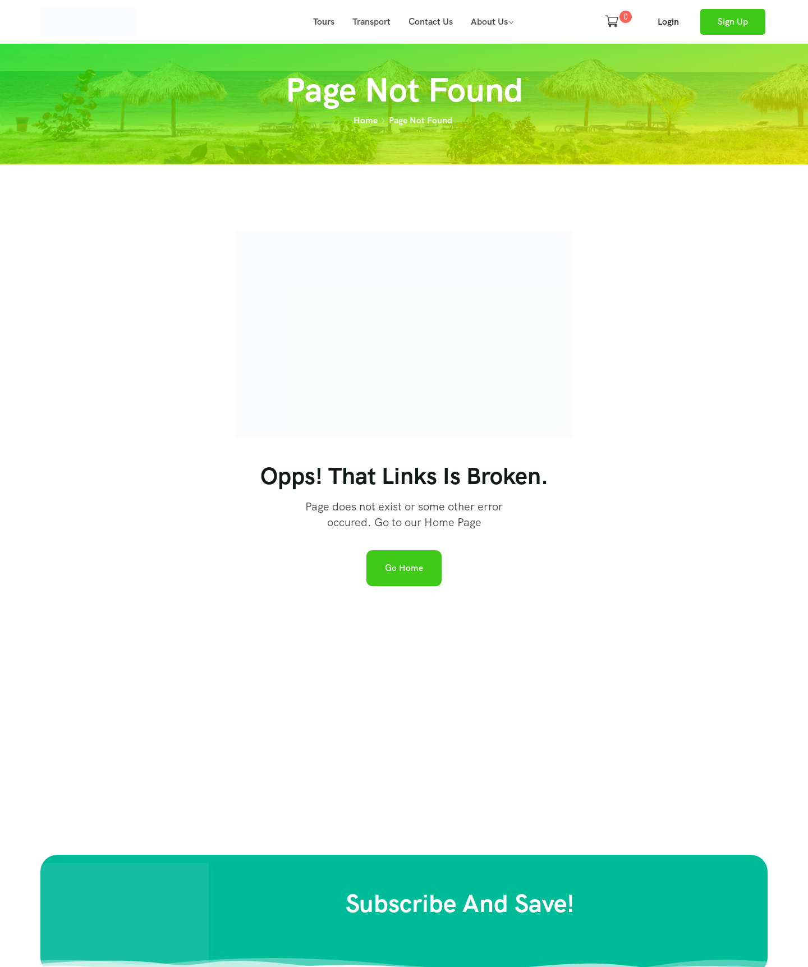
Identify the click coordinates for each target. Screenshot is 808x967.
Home (366, 120)
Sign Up (733, 21)
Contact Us (430, 21)
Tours (323, 21)
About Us (489, 21)
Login (668, 21)
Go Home (404, 568)
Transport (371, 21)
